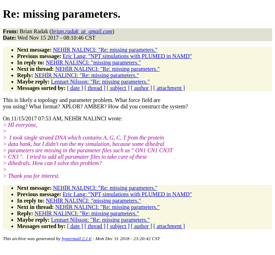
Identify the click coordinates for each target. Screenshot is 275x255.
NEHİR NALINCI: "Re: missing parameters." (105, 50)
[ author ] (141, 88)
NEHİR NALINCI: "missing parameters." (93, 63)
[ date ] (75, 88)
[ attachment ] (169, 88)
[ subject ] (118, 88)
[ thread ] (94, 88)
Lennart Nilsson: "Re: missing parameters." (100, 82)
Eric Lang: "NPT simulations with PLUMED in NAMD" (127, 56)
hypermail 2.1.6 (77, 238)
